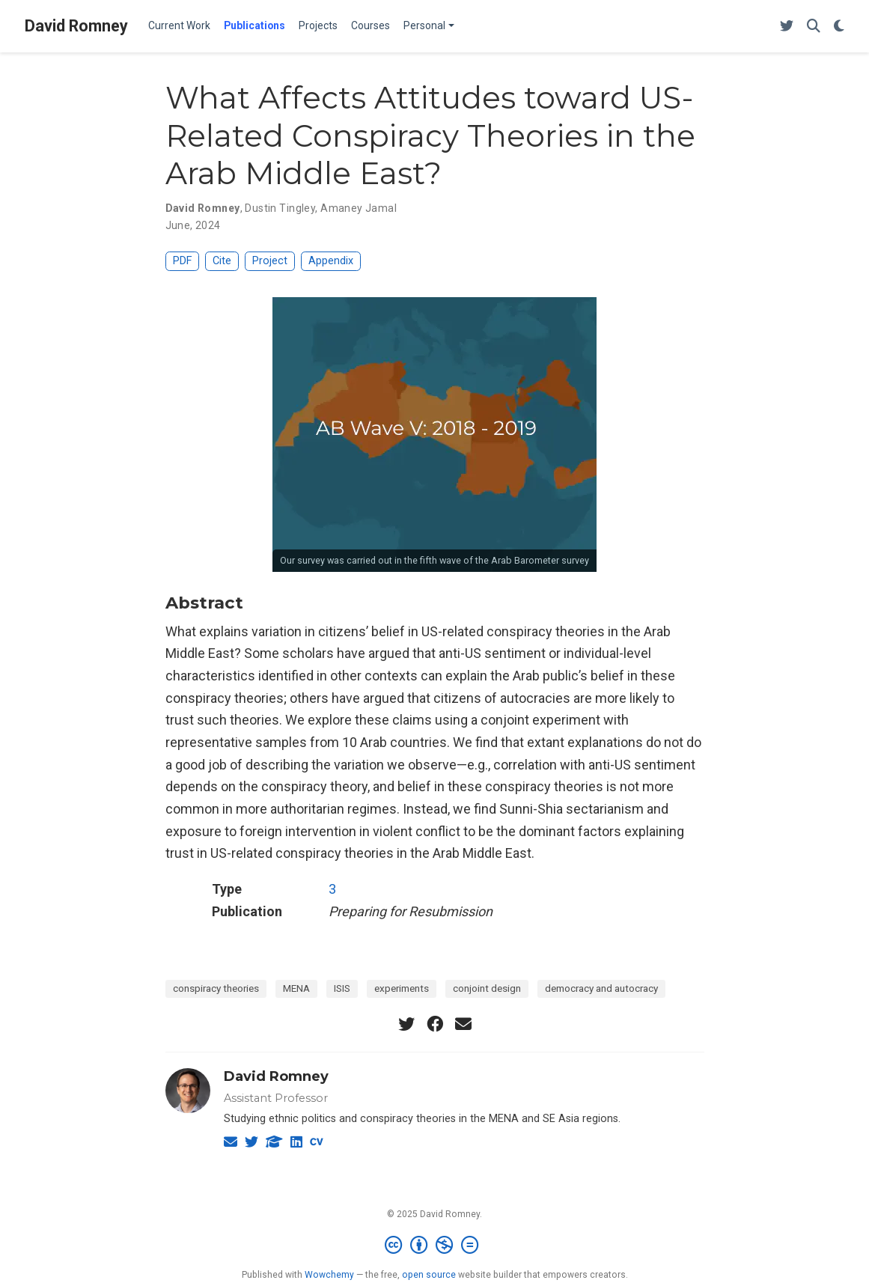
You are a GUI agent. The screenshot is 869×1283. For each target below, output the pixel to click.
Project (269, 261)
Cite (222, 261)
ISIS (342, 988)
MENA (296, 988)
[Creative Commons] (434, 1245)
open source (429, 1275)
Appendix (330, 261)
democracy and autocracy (601, 988)
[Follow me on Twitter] (786, 26)
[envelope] (463, 1024)
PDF (182, 261)
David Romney (76, 25)
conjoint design (487, 988)
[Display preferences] (839, 26)
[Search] (813, 26)
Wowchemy (329, 1275)
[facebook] (435, 1024)
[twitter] (406, 1024)
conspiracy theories (216, 988)
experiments (401, 988)
